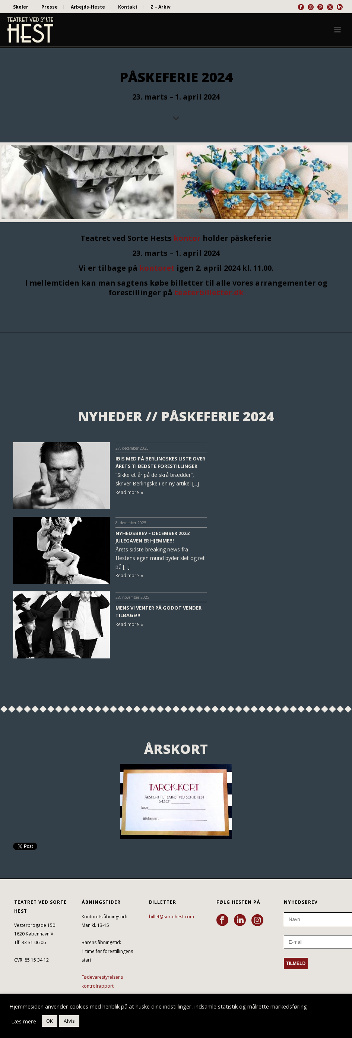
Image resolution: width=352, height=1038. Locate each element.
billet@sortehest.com (171, 916)
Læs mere (23, 1021)
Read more (129, 492)
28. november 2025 (132, 597)
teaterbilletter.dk (209, 292)
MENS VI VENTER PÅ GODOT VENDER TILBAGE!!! (158, 611)
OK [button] (49, 1020)
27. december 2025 (132, 448)
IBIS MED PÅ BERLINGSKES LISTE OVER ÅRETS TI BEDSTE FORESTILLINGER (160, 462)
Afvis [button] (69, 1020)
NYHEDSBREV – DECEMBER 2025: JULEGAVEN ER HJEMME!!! (152, 537)
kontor (187, 238)
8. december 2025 (130, 522)
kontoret (157, 268)
